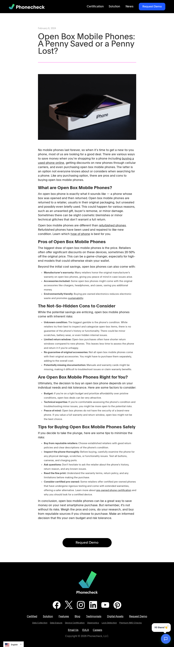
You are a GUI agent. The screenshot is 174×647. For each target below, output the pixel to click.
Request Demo (152, 6)
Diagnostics (93, 623)
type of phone (80, 234)
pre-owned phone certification (113, 490)
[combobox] (13, 644)
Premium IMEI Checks (130, 623)
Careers (97, 630)
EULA (85, 630)
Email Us (73, 630)
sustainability (75, 298)
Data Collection (39, 623)
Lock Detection (109, 623)
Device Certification (75, 623)
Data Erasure (56, 623)
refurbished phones (112, 225)
